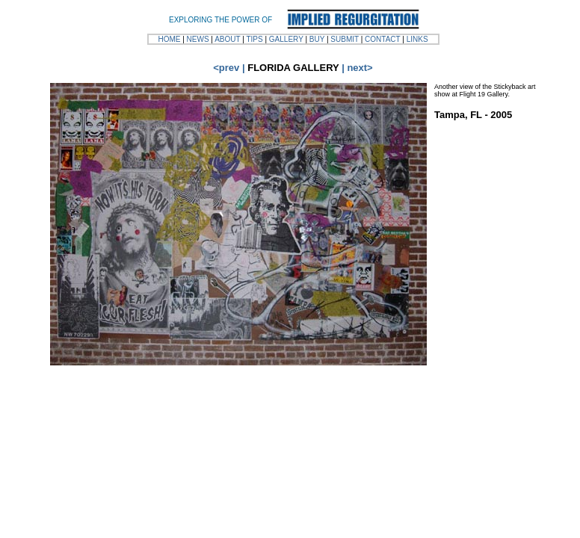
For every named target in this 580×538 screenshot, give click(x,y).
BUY (316, 39)
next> (359, 67)
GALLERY (286, 39)
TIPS (254, 39)
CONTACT (382, 39)
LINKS (417, 39)
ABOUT (227, 39)
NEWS (198, 39)
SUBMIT (344, 39)
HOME (169, 39)
